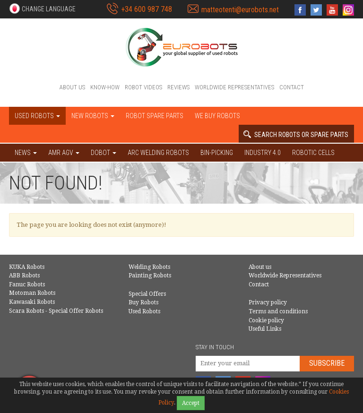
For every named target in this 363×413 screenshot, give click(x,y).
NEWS (26, 152)
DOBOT (103, 152)
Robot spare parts (154, 116)
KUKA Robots (26, 267)
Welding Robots (149, 267)
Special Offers (147, 294)
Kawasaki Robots (32, 302)
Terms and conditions (278, 311)
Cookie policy (266, 320)
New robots (92, 116)
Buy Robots (143, 302)
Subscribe (327, 363)
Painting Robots (150, 275)
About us (72, 87)
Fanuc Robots (27, 284)
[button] (42, 8)
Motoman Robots (32, 293)
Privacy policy (268, 302)
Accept (190, 403)
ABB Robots (24, 275)
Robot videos (143, 87)
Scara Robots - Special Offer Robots (56, 311)
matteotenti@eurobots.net (240, 9)
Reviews (178, 87)
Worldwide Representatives (234, 87)
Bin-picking (216, 152)
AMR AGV (63, 152)
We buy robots (217, 116)
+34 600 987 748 (146, 9)
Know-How (105, 87)
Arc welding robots (158, 152)
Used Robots (144, 311)
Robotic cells (313, 152)
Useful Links (265, 329)
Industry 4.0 (262, 152)
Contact (291, 87)
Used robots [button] (37, 116)
